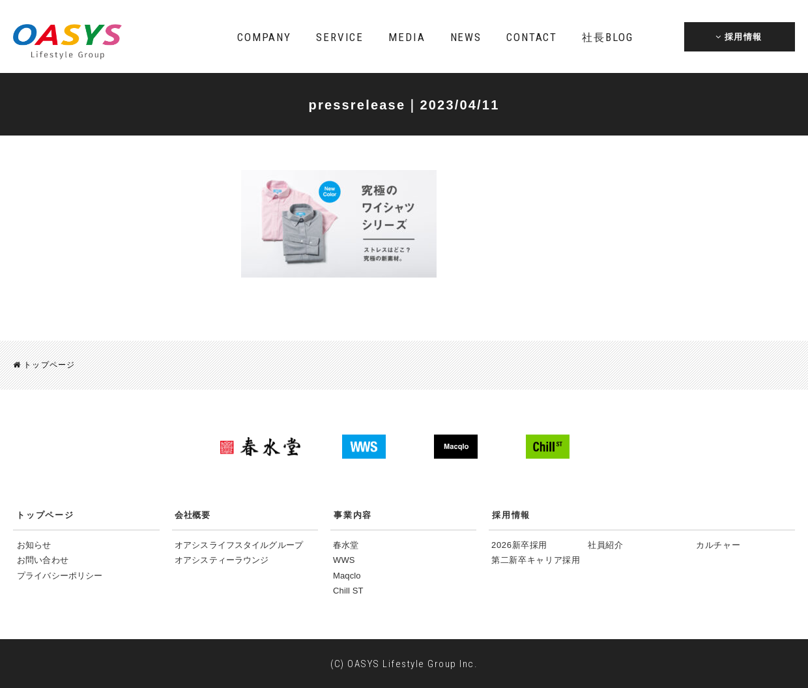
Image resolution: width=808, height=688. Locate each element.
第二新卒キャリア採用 (536, 559)
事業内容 (353, 514)
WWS (344, 559)
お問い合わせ (42, 559)
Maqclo (347, 575)
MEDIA (406, 37)
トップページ (44, 364)
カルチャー (718, 544)
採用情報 (511, 514)
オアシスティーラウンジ (221, 559)
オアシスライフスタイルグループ (239, 544)
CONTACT (531, 37)
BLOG (607, 37)
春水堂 (345, 544)
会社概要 (192, 514)
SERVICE (340, 37)
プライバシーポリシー (59, 575)
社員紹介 (606, 544)
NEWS (466, 37)
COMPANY (264, 37)
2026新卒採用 (519, 544)
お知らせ (34, 544)
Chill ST (348, 590)
